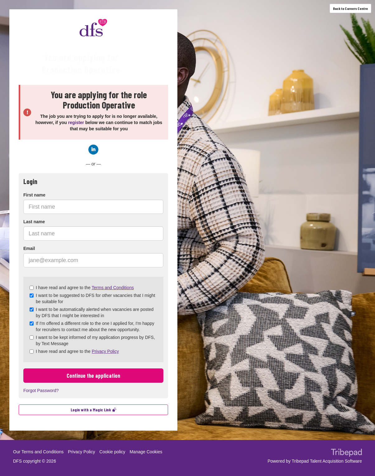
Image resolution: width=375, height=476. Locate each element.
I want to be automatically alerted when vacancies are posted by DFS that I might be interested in (91, 312)
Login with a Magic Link (93, 409)
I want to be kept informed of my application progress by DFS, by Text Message (92, 340)
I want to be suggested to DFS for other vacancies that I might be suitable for (92, 298)
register (76, 122)
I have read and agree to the (82, 287)
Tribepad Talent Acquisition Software (327, 461)
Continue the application (93, 375)
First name (34, 194)
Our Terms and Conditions (38, 451)
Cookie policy (112, 451)
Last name (34, 221)
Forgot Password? (41, 390)
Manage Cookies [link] (145, 451)
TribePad (346, 453)
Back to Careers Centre (350, 8)
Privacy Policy (105, 351)
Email (29, 248)
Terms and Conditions (113, 287)
